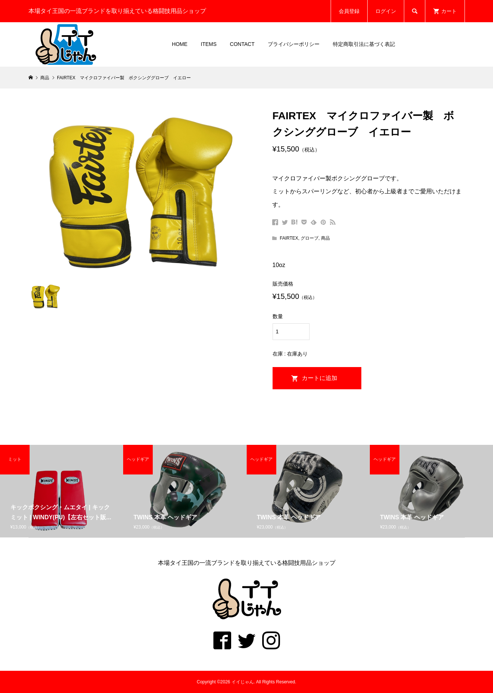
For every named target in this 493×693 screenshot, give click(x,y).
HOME (180, 44)
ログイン (385, 11)
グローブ (309, 238)
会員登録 (349, 11)
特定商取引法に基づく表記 (364, 44)
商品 (325, 238)
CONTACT (242, 44)
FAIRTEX (289, 238)
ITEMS (209, 44)
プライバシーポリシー (294, 44)
